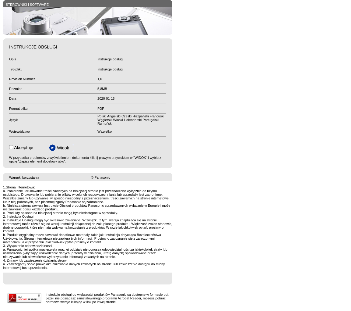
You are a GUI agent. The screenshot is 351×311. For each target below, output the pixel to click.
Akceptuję (23, 147)
